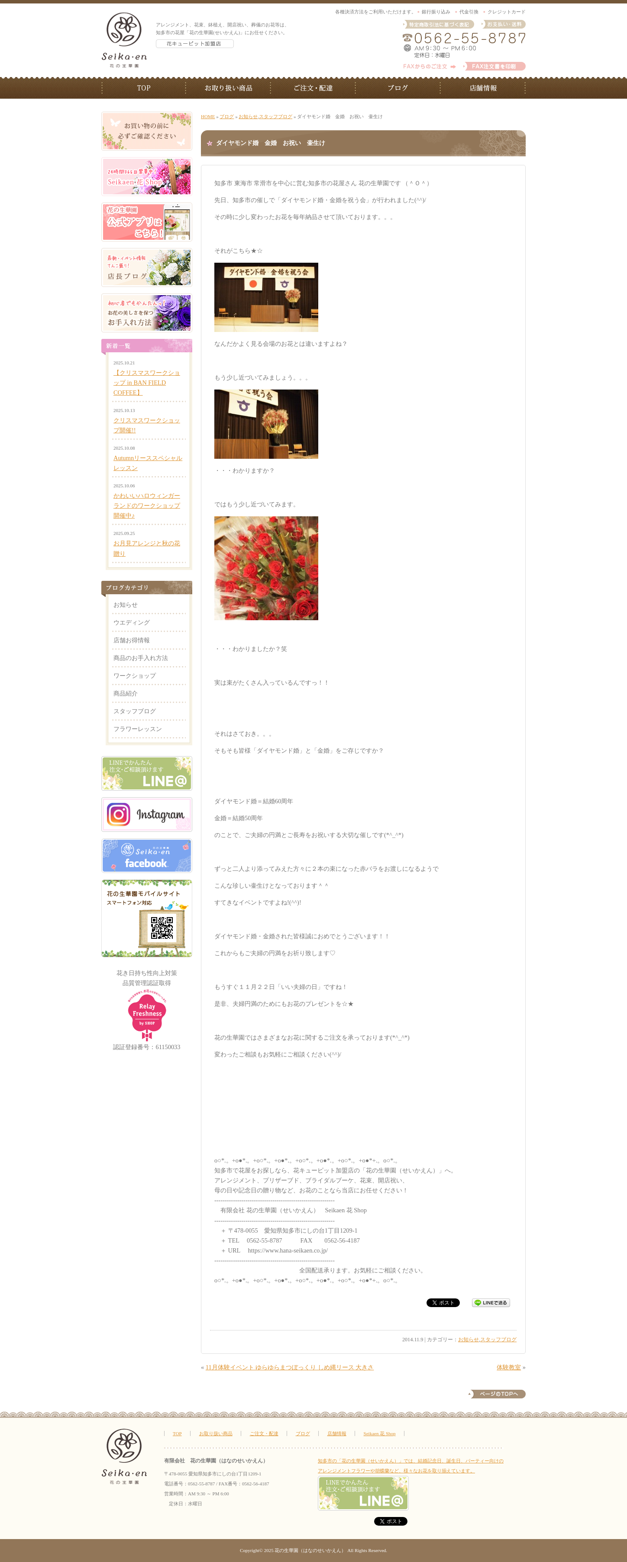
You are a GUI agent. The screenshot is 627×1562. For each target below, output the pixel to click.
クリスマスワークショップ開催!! (146, 425)
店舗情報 (483, 88)
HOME (208, 116)
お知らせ (248, 116)
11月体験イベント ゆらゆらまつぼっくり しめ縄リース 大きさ (290, 1367)
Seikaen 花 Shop (380, 1433)
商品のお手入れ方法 (140, 657)
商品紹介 (125, 693)
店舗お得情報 (131, 640)
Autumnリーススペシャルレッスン (147, 462)
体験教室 (509, 1367)
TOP (143, 88)
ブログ (398, 88)
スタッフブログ (275, 116)
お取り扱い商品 (228, 88)
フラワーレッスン (137, 728)
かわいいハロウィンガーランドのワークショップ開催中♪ (146, 505)
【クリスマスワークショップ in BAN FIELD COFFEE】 (146, 382)
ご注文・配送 (313, 88)
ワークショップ (134, 675)
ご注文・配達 (264, 1433)
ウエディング (131, 622)
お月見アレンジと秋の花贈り (146, 548)
